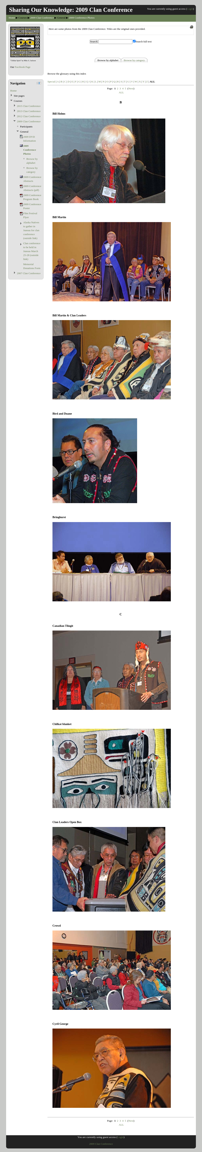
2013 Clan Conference (29, 111)
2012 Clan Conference (29, 116)
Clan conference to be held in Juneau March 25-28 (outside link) (31, 251)
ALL (121, 92)
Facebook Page (22, 66)
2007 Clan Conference (29, 273)
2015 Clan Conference (29, 106)
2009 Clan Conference (42, 17)
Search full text (144, 41)
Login (190, 8)
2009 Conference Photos (81, 17)
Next (131, 88)
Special (51, 81)
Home (12, 17)
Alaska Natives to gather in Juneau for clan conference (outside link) (31, 230)
